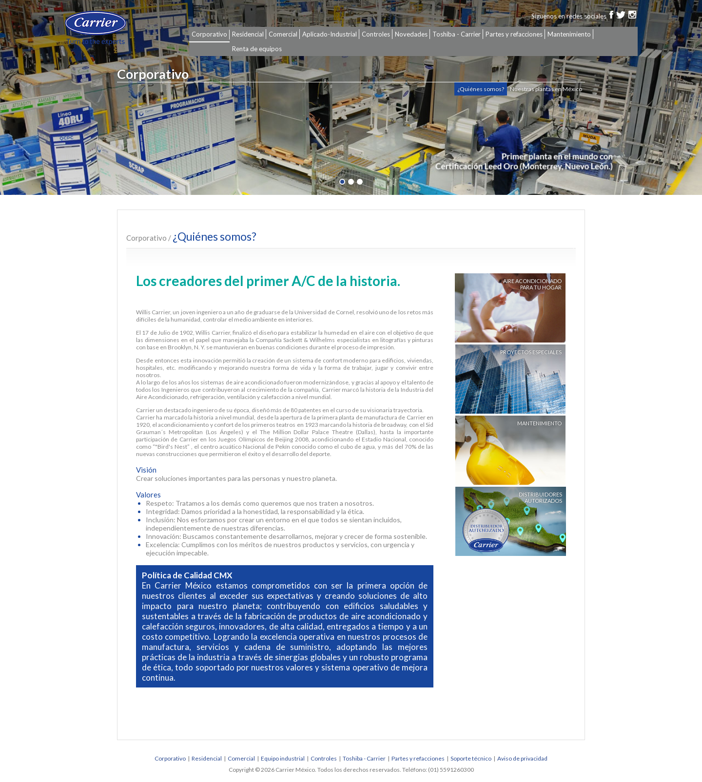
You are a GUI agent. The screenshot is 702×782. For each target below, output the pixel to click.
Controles (376, 34)
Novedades (411, 34)
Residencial (248, 34)
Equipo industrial (283, 758)
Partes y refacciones (514, 34)
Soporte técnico (470, 758)
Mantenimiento (569, 34)
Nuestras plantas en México (546, 89)
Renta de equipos (257, 49)
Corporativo (209, 34)
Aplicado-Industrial (329, 34)
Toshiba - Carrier (456, 34)
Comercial (283, 34)
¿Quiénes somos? (480, 89)
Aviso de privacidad (522, 758)
